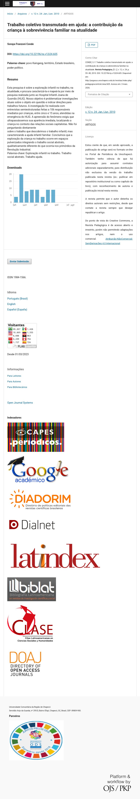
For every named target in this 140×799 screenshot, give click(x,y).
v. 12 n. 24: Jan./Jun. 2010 (45, 13)
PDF (92, 44)
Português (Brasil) (17, 298)
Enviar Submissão (19, 261)
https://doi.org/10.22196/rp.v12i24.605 (35, 54)
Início (10, 13)
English (11, 304)
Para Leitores (14, 375)
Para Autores (14, 381)
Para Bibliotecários (17, 387)
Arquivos (22, 13)
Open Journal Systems (20, 402)
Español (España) (17, 309)
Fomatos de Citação (98, 94)
